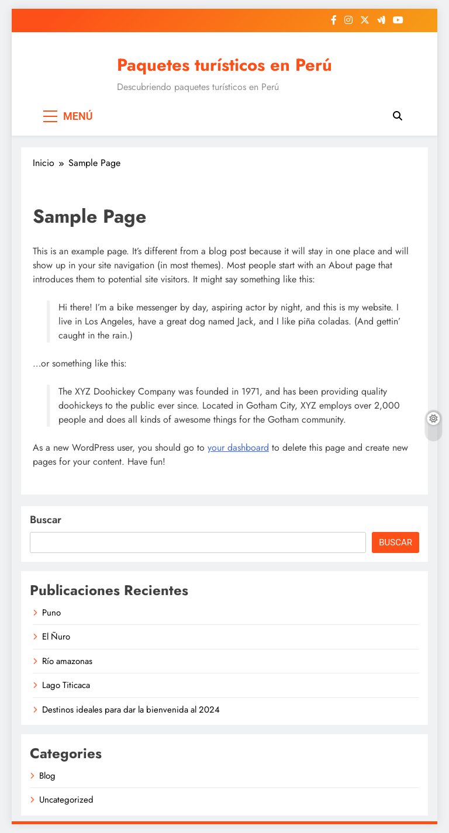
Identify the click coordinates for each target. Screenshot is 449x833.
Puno (51, 612)
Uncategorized (66, 799)
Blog (47, 775)
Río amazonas (67, 661)
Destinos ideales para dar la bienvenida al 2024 (131, 709)
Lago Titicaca (66, 685)
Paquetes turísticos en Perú (224, 65)
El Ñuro (56, 636)
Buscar (45, 519)
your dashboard (238, 447)
